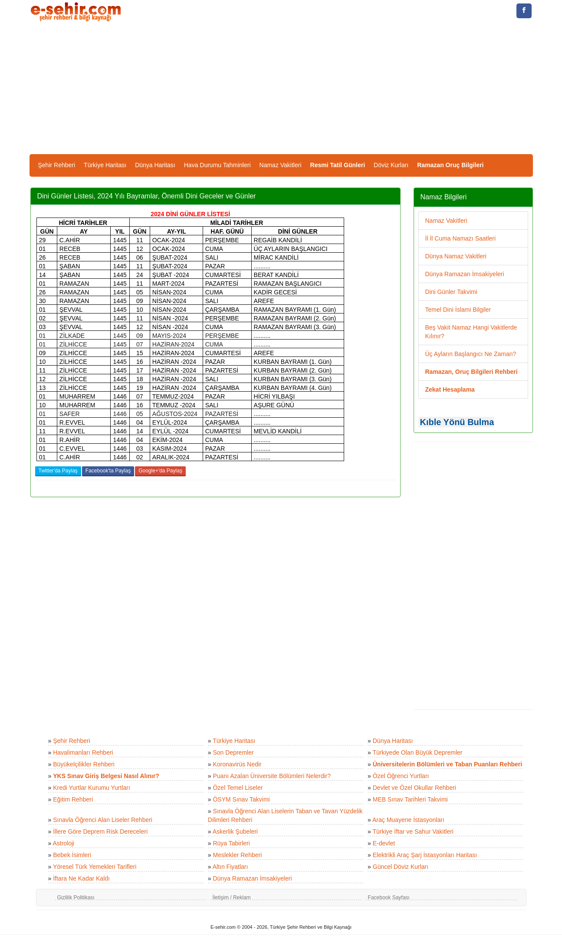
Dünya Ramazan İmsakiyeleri (464, 274)
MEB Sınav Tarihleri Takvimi (410, 799)
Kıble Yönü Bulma (457, 422)
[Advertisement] (281, 89)
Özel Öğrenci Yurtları (401, 775)
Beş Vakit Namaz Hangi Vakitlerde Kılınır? (471, 332)
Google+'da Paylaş (160, 471)
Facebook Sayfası (389, 897)
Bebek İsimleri (72, 854)
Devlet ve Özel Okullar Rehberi (414, 787)
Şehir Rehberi (57, 165)
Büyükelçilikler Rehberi (84, 764)
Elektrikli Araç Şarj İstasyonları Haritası (425, 854)
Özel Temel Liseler (238, 787)
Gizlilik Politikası (76, 897)
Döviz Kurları (391, 165)
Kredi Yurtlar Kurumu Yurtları (91, 787)
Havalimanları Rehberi (83, 752)
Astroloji (63, 843)
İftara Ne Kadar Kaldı (81, 878)
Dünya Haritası (155, 165)
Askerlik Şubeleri (235, 831)
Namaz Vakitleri (281, 165)
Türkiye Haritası (105, 165)
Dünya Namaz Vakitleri (455, 256)
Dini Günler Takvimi (451, 291)
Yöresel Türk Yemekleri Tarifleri (94, 866)
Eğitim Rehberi (73, 799)
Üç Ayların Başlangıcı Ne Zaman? (470, 353)
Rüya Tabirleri (231, 843)
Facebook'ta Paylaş (108, 471)
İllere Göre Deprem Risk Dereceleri (100, 831)
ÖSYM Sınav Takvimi (241, 799)
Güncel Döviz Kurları (400, 866)
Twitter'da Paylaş (58, 471)
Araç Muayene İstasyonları (408, 819)
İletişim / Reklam (232, 897)
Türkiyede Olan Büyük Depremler (418, 752)
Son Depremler (233, 752)
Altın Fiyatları (230, 866)
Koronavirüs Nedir (237, 764)
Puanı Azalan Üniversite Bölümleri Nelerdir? (272, 775)
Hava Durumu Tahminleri (217, 165)
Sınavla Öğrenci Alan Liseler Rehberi (102, 819)
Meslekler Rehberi (237, 854)
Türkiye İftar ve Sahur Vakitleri (413, 831)
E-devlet (384, 843)
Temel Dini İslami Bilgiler (458, 309)
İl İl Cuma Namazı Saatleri (460, 238)
